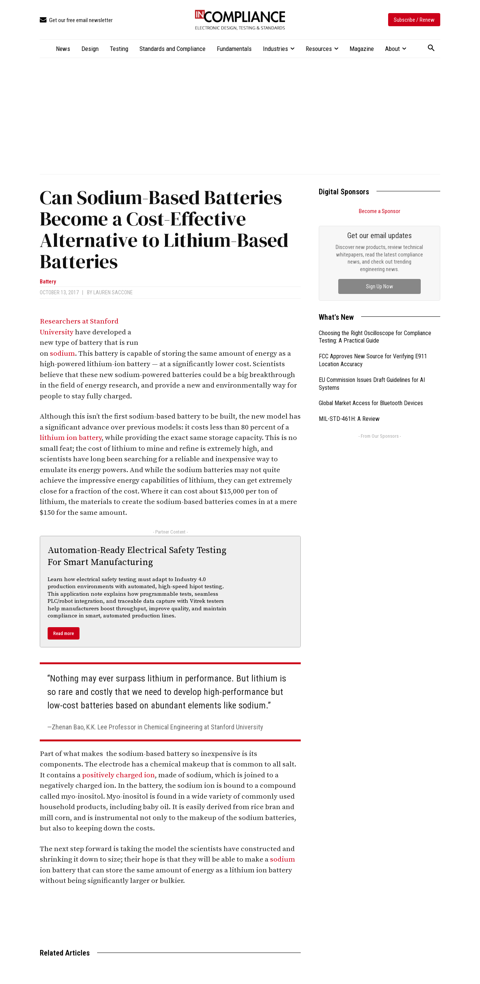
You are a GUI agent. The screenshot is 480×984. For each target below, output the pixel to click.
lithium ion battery (71, 438)
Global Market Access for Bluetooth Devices (371, 403)
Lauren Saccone (113, 292)
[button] (431, 48)
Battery (48, 282)
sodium (62, 353)
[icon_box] (76, 20)
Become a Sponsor (379, 211)
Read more (63, 633)
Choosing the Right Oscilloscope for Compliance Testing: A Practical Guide (375, 336)
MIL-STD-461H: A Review (349, 418)
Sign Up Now (379, 286)
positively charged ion (118, 775)
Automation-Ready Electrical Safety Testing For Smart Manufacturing (137, 556)
